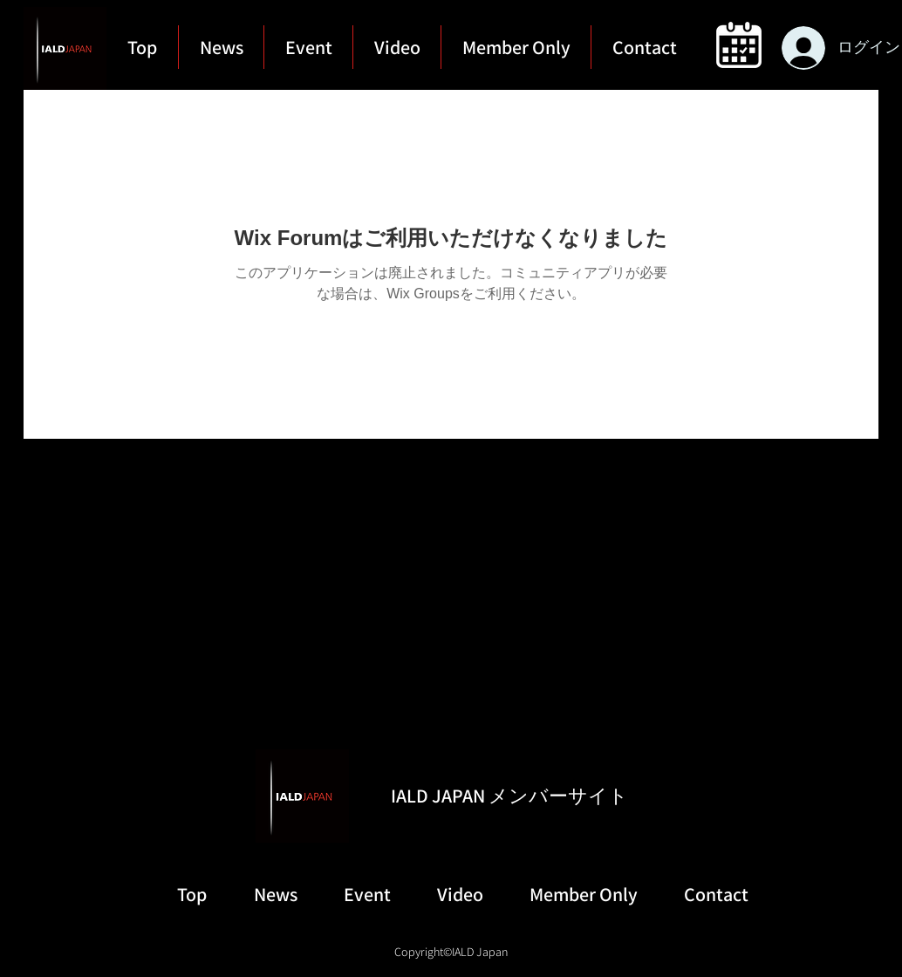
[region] (737, 45)
